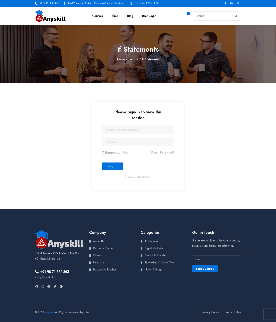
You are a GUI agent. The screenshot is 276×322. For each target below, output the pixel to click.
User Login (149, 16)
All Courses (151, 241)
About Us (98, 241)
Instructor (98, 262)
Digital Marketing (154, 248)
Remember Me (115, 152)
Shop (115, 16)
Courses (97, 16)
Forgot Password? (162, 152)
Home (121, 59)
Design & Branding (156, 255)
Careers (98, 255)
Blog (130, 16)
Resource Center (103, 248)
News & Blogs (153, 269)
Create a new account (138, 176)
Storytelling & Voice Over (160, 262)
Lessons (133, 59)
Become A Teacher (104, 269)
